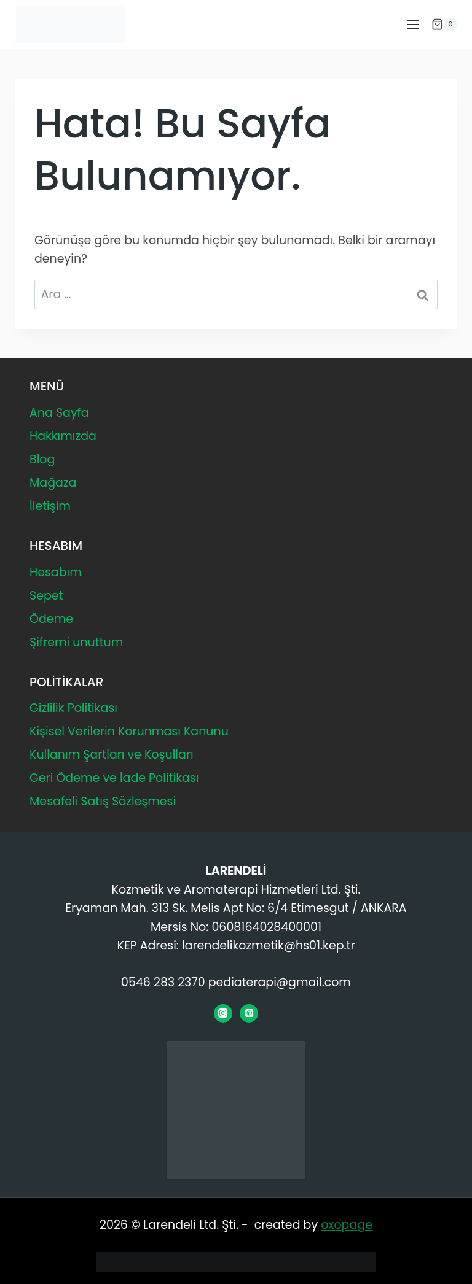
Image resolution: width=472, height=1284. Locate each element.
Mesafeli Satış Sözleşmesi (103, 801)
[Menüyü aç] (412, 24)
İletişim (50, 506)
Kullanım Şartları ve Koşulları (112, 754)
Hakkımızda (63, 436)
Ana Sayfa (59, 412)
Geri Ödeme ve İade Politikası (114, 778)
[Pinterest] (249, 1013)
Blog (42, 459)
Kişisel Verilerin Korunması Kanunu (129, 731)
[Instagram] (223, 1013)
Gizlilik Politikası (73, 708)
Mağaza (53, 482)
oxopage (346, 1224)
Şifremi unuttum (76, 642)
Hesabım (56, 572)
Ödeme (51, 619)
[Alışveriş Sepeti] (444, 24)
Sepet (46, 595)
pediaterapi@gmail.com (279, 982)
